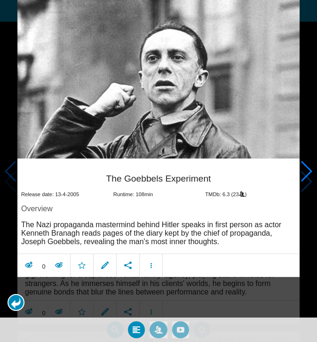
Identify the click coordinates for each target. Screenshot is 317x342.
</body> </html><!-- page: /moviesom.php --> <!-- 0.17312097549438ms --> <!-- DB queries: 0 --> (158, 171)
